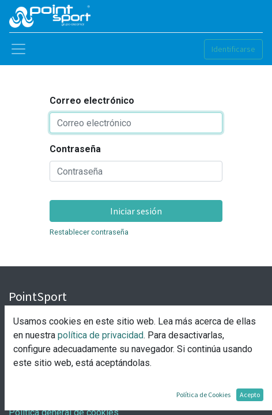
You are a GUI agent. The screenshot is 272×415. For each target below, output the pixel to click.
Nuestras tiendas (43, 357)
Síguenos (28, 370)
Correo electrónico (92, 100)
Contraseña (75, 149)
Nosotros (28, 315)
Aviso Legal (32, 384)
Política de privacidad (52, 398)
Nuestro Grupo (38, 329)
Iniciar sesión (136, 211)
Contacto (26, 343)
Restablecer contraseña (89, 232)
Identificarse (233, 49)
